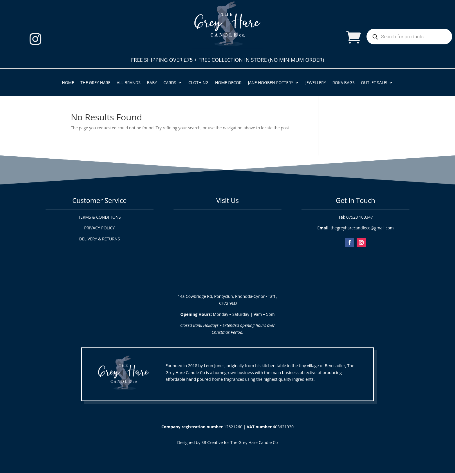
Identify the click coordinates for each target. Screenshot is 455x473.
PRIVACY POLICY (99, 228)
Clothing (198, 83)
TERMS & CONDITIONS (99, 217)
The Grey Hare (95, 83)
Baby (152, 83)
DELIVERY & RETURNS (99, 239)
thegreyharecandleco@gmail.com (362, 228)
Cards (169, 83)
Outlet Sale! (374, 83)
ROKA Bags (344, 83)
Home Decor (228, 83)
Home (68, 83)
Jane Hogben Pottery (270, 83)
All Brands (128, 83)
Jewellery (315, 83)
